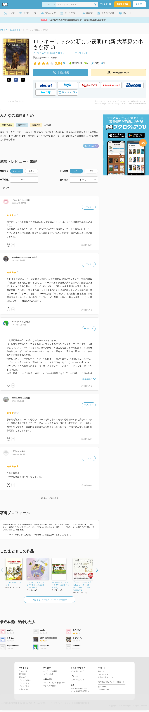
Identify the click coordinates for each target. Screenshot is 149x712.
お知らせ (101, 671)
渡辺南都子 (52, 53)
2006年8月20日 (18, 454)
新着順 (31, 171)
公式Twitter (102, 687)
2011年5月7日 (18, 401)
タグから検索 (48, 674)
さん (18, 200)
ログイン (139, 4)
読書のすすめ (24, 689)
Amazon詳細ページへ (118, 72)
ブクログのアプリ (77, 680)
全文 (91, 171)
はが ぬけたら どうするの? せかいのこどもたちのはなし (36, 585)
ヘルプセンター (104, 674)
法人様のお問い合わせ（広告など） (111, 682)
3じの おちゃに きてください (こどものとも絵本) (60, 585)
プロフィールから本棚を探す (54, 683)
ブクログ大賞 (24, 683)
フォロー (88, 207)
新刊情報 (22, 674)
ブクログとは (105, 4)
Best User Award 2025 (79, 688)
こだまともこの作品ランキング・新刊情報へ (49, 600)
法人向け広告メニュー (106, 677)
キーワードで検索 (50, 671)
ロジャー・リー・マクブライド (73, 53)
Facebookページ (104, 690)
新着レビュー (24, 677)
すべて (6, 188)
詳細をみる (86, 245)
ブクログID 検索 (49, 686)
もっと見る (91, 146)
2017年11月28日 (19, 325)
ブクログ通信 (24, 686)
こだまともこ (39, 53)
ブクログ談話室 (25, 680)
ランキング (23, 671)
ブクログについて (77, 671)
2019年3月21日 (18, 260)
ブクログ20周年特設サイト (81, 691)
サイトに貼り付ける (16, 101)
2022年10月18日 (19, 203)
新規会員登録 (122, 4)
